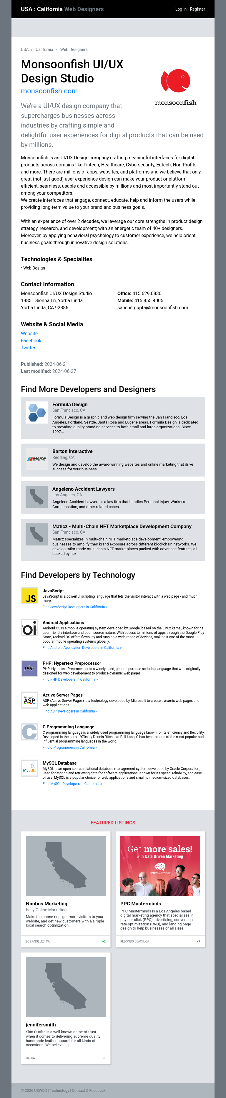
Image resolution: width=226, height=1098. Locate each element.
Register (197, 9)
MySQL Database (60, 763)
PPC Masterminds (140, 904)
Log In (181, 9)
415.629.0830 (146, 293)
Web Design (34, 268)
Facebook (31, 340)
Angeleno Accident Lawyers (83, 489)
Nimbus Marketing (46, 904)
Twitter (28, 347)
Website (29, 333)
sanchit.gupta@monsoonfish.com (152, 307)
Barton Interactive (72, 451)
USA (27, 9)
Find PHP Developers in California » (70, 679)
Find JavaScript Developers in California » (75, 607)
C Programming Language (68, 727)
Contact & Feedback (89, 1090)
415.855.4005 (148, 300)
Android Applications (63, 622)
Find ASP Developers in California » (70, 711)
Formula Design (70, 404)
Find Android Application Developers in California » (82, 648)
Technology (59, 1090)
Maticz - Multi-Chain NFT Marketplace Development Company (122, 526)
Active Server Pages (63, 695)
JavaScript (53, 590)
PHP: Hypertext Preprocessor (72, 663)
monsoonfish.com (49, 91)
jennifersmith (41, 1025)
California (70, 9)
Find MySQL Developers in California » (72, 784)
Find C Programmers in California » (70, 747)
